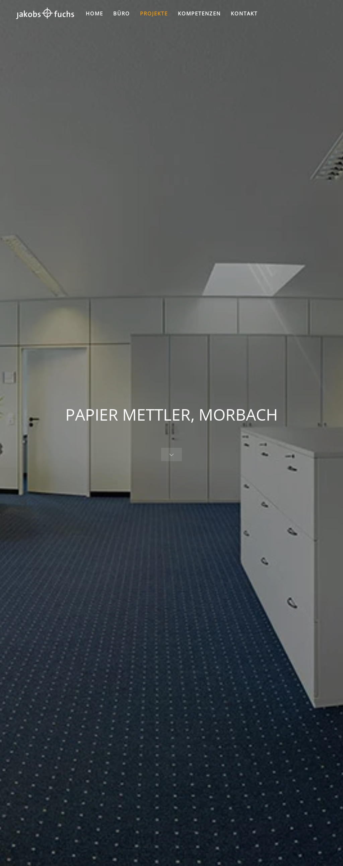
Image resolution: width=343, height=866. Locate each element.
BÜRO (121, 13)
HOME (94, 13)
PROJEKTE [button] (154, 13)
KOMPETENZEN (199, 13)
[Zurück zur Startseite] (44, 13)
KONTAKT (244, 13)
